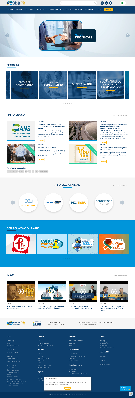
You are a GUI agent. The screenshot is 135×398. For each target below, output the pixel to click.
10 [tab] (75, 259)
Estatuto (18, 374)
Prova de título (20, 350)
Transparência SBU (21, 377)
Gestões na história (22, 345)
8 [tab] (71, 259)
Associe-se (19, 354)
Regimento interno (22, 372)
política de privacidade (59, 382)
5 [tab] (69, 104)
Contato (99, 9)
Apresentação (20, 341)
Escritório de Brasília (23, 361)
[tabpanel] (82, 85)
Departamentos (21, 365)
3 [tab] (66, 104)
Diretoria (19, 356)
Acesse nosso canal (120, 275)
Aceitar (67, 388)
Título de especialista (22, 370)
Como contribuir (21, 352)
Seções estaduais (21, 359)
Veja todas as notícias (120, 115)
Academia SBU (89, 9)
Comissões (19, 368)
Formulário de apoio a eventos (25, 381)
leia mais (41, 149)
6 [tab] (71, 104)
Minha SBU (109, 9)
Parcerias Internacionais (24, 383)
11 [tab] (77, 259)
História (18, 343)
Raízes (18, 347)
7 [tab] (73, 104)
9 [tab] (73, 259)
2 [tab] (64, 104)
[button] (122, 3)
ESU (17, 363)
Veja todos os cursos (120, 185)
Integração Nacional (22, 386)
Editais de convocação (23, 379)
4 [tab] (67, 104)
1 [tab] (62, 104)
